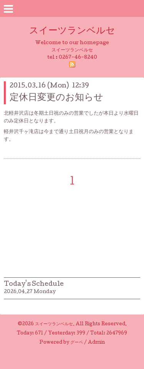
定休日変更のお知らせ (56, 98)
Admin (96, 343)
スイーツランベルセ (76, 31)
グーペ (76, 343)
